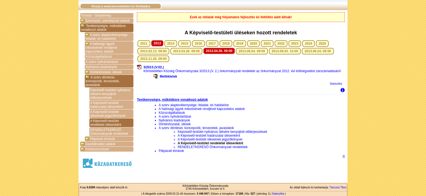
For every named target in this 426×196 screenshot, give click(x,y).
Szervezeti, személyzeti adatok (105, 21)
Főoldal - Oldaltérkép (96, 15)
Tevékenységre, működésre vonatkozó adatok (103, 28)
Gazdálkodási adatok (98, 144)
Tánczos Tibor (337, 187)
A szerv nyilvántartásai (102, 62)
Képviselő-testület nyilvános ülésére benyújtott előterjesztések (110, 94)
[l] (344, 156)
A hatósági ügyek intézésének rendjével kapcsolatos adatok (101, 47)
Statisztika (336, 83)
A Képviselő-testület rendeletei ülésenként (105, 123)
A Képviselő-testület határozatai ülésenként (106, 105)
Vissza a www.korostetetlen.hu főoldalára (120, 6)
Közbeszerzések (95, 149)
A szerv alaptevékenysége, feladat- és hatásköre (107, 37)
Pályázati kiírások (100, 139)
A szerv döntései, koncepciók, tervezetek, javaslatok (103, 81)
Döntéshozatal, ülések (104, 72)
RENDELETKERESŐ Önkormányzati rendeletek (109, 132)
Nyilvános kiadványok (101, 67)
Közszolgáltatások (99, 57)
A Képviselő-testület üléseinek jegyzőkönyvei (107, 114)
